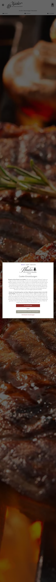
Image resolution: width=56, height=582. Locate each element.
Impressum (43, 319)
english (27, 264)
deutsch (23, 264)
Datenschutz (50, 319)
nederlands (33, 264)
